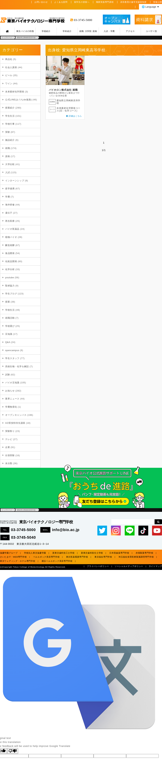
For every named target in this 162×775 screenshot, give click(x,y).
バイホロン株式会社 (60, 89)
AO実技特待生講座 (15, 423)
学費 (7, 196)
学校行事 (10, 124)
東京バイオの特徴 (25, 31)
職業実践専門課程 (105, 2)
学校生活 (10, 310)
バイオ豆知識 (12, 382)
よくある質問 (60, 2)
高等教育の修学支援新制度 (133, 2)
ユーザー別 (151, 31)
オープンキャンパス (15, 415)
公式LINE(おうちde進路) (18, 99)
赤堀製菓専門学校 (144, 553)
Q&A (7, 342)
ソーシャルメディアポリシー (129, 566)
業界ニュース (12, 398)
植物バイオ (11, 237)
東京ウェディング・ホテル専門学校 (17, 561)
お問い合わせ (41, 2)
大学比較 (10, 164)
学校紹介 (46, 31)
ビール (8, 75)
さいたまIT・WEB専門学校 (13, 557)
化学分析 (10, 269)
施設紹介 (10, 140)
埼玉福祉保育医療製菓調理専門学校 (136, 557)
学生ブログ (11, 293)
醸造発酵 (10, 245)
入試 (7, 172)
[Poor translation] (12, 751)
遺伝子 (8, 213)
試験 (7, 374)
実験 (7, 132)
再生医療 (10, 221)
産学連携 (10, 188)
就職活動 (10, 318)
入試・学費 (109, 31)
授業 (7, 301)
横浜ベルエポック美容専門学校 (57, 561)
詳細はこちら (75, 116)
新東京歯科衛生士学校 (92, 553)
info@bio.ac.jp (65, 530)
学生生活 (10, 116)
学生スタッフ (12, 358)
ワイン (8, 83)
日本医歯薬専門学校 (119, 553)
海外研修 (10, 204)
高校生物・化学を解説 (17, 366)
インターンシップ (14, 180)
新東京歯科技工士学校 (63, 553)
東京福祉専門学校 (103, 557)
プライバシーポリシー (98, 566)
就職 (7, 148)
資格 (7, 156)
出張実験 (10, 455)
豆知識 (8, 334)
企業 (7, 447)
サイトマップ (155, 566)
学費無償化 (11, 407)
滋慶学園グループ (9, 553)
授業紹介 (10, 107)
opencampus (12, 350)
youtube (9, 277)
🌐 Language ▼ (150, 6)
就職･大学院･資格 (88, 31)
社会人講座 (11, 67)
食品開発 (10, 253)
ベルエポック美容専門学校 (46, 557)
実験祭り (10, 431)
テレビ (8, 439)
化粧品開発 (11, 261)
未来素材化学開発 (14, 91)
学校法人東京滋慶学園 (35, 553)
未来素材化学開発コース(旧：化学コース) (68, 109)
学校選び (10, 326)
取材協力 (10, 285)
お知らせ (10, 390)
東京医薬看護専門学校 (77, 557)
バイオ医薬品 (12, 229)
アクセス (130, 31)
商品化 (8, 59)
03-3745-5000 (83, 20)
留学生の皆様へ (81, 2)
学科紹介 (67, 31)
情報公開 (157, 2)
